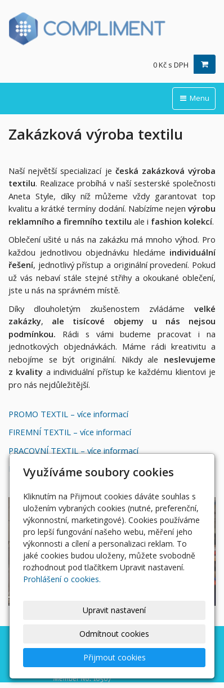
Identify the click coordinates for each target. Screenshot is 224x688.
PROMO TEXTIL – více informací (68, 413)
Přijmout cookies (114, 657)
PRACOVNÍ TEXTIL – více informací (73, 450)
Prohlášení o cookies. (62, 579)
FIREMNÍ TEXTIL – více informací (69, 431)
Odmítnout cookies (114, 633)
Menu (193, 98)
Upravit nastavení (114, 610)
